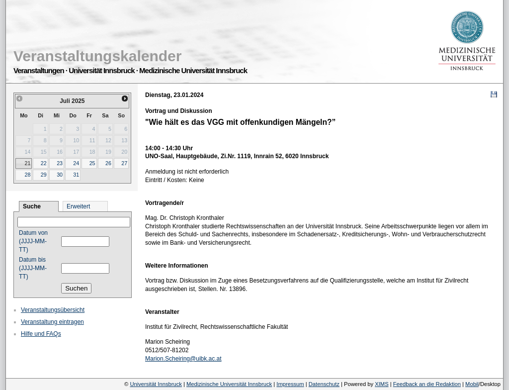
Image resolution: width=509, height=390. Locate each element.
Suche (32, 206)
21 (27, 163)
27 (124, 163)
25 (92, 163)
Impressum (290, 384)
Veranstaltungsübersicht (53, 309)
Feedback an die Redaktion (427, 384)
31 (76, 175)
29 (44, 175)
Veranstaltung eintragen (52, 321)
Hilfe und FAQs (41, 333)
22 (44, 163)
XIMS (381, 384)
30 (60, 175)
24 (76, 163)
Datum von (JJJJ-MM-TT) (33, 241)
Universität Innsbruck (155, 384)
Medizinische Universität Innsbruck (229, 384)
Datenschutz (324, 384)
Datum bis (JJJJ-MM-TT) (33, 268)
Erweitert (78, 206)
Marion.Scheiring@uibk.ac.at (183, 358)
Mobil (472, 384)
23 (60, 163)
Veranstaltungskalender (97, 56)
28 (27, 175)
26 (108, 163)
